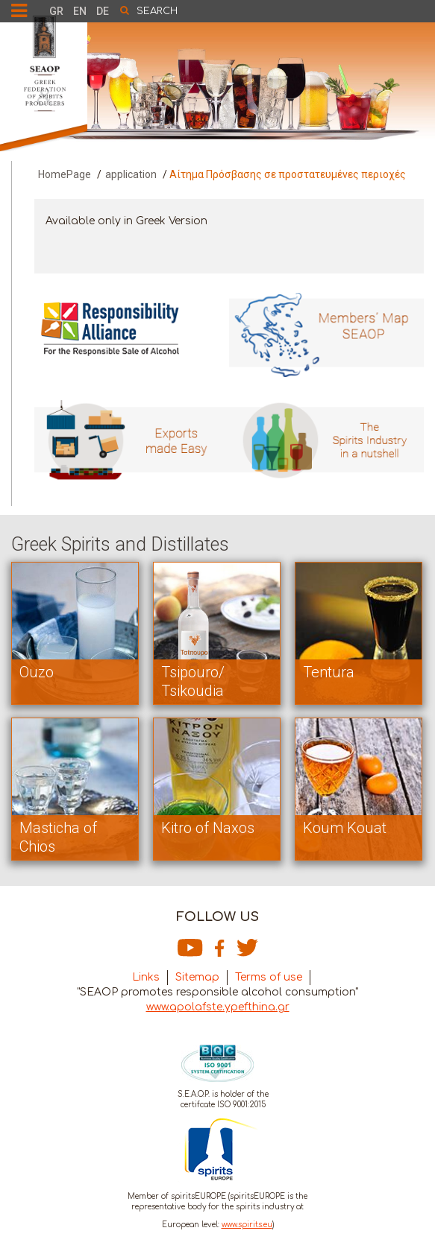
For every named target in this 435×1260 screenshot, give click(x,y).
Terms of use (268, 977)
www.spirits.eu (247, 1225)
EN (80, 11)
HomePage (64, 174)
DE (102, 11)
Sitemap (197, 977)
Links (146, 977)
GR (56, 11)
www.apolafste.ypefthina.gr (218, 1007)
